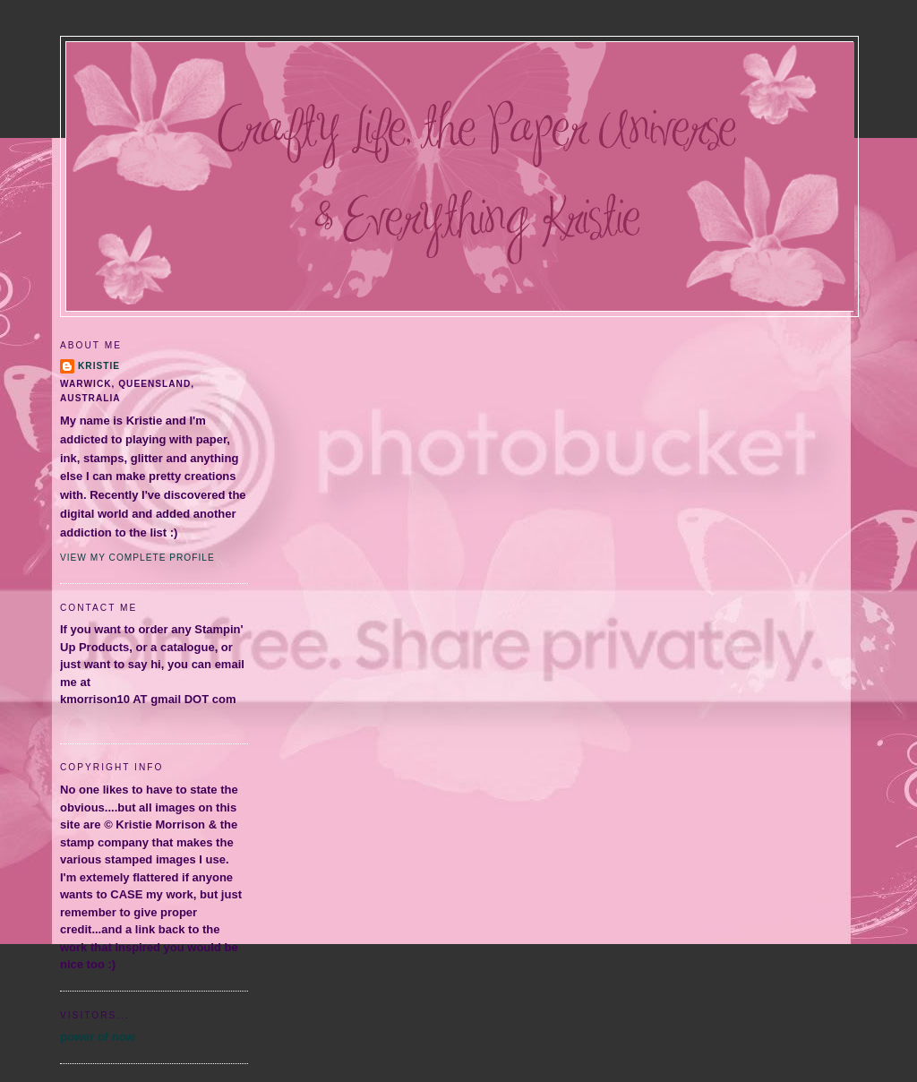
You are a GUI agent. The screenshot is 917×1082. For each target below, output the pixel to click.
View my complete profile (137, 557)
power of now (97, 1036)
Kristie (99, 366)
